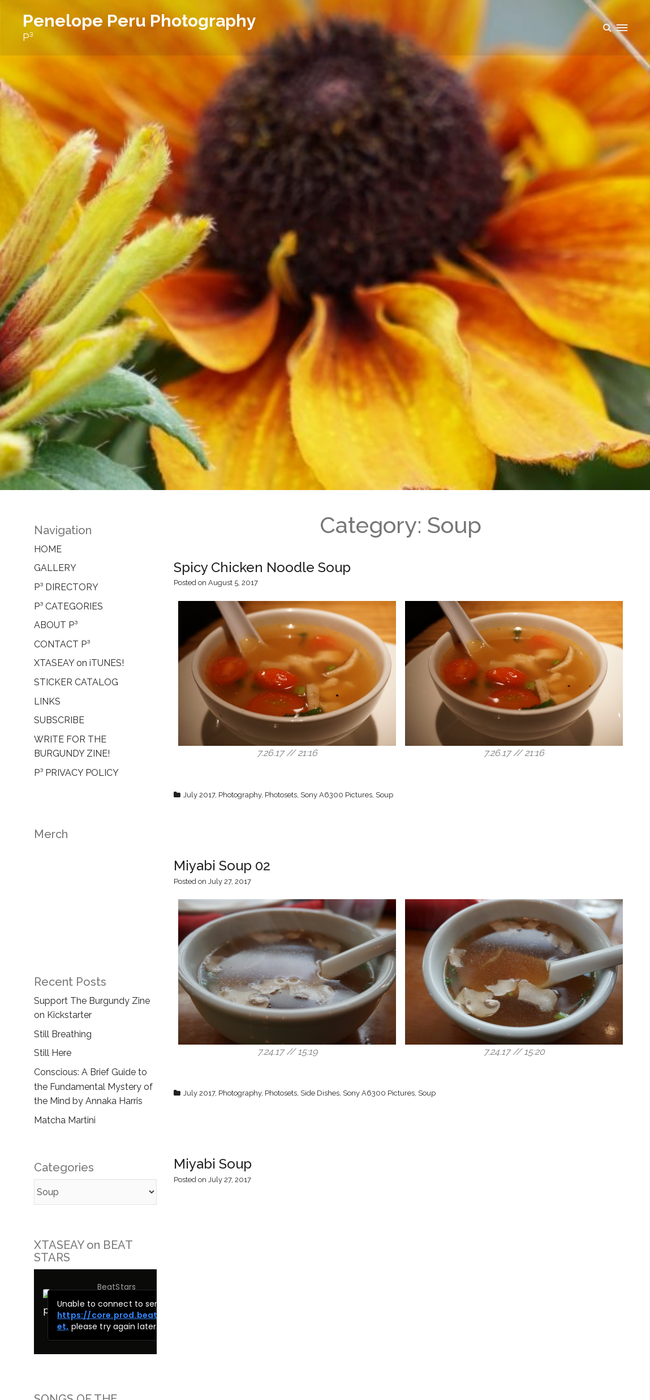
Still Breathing (63, 1034)
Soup (384, 795)
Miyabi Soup (213, 1164)
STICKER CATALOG (76, 682)
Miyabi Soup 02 (222, 865)
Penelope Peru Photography (139, 21)
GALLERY (55, 567)
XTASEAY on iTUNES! (79, 663)
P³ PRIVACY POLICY (76, 772)
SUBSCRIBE (59, 720)
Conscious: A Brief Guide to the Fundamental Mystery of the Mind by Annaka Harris (93, 1086)
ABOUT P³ (56, 625)
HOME (48, 549)
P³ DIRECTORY (66, 587)
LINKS (47, 701)
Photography (239, 795)
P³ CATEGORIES (68, 606)
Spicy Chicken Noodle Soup (262, 567)
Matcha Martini (65, 1120)
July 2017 (199, 795)
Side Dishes (319, 1093)
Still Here (52, 1052)
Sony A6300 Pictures (336, 795)
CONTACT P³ (62, 644)
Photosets (281, 795)
